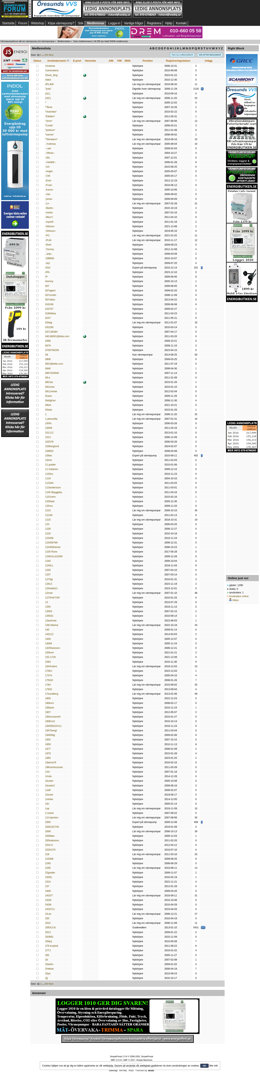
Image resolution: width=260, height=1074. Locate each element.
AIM (111, 60)
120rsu (49, 506)
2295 (48, 868)
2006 (48, 831)
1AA (47, 771)
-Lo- (47, 203)
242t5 (48, 900)
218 (47, 854)
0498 (48, 341)
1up (47, 808)
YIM (119, 60)
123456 (49, 538)
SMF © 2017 (129, 1060)
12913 (48, 583)
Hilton (235, 600)
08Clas (49, 382)
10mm (48, 460)
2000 (48, 822)
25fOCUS (50, 927)
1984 (48, 758)
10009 (48, 428)
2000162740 (52, 826)
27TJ (48, 950)
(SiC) (48, 98)
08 (46, 354)
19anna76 (50, 762)
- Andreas (50, 144)
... (43, 55)
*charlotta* (51, 111)
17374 (48, 675)
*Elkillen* (50, 116)
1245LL (49, 565)
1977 (48, 749)
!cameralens (52, 70)
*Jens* (48, 121)
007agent (50, 290)
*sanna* (49, 134)
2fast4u (49, 964)
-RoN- (48, 244)
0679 (48, 345)
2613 (48, 932)
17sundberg (51, 693)
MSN (127, 60)
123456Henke (53, 547)
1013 (48, 437)
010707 (49, 309)
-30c (47, 157)
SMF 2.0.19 (116, 1060)
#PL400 (49, 84)
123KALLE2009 (53, 556)
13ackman (51, 620)
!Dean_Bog (51, 75)
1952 (48, 739)
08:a (47, 377)
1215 (48, 519)
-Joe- (48, 194)
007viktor (50, 299)
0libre (48, 405)
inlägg (208, 60)
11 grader (50, 464)
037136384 (51, 331)
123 (47, 524)
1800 (48, 698)
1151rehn (50, 496)
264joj (48, 941)
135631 (49, 615)
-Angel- (49, 171)
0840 (48, 368)
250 (47, 918)
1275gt (49, 579)
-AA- (47, 166)
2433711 (50, 909)
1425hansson (52, 648)
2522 (48, 923)
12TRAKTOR (52, 597)
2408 (48, 891)
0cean (48, 396)
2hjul (47, 973)
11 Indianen (51, 469)
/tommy (49, 281)
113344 (49, 483)
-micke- (49, 212)
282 (47, 955)
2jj (46, 978)
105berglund (52, 446)
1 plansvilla (51, 418)
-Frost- (49, 185)
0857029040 (52, 373)
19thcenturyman (54, 767)
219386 (49, 858)
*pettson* (50, 130)
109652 (49, 451)
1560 (48, 661)
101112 (49, 432)
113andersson (53, 487)
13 (46, 602)
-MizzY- (49, 217)
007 (47, 286)
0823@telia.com (54, 363)
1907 (48, 712)
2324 (48, 881)
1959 (48, 744)
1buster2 (50, 785)
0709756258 (52, 350)
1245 (48, 561)
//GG (47, 267)
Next (51, 55)
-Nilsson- (50, 226)
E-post (77, 60)
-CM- (48, 175)
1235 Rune (51, 551)
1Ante (48, 776)
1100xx (49, 474)
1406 (48, 639)
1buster (49, 780)
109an (48, 455)
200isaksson (52, 840)
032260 (49, 327)
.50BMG (49, 258)
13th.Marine (51, 625)
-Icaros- (49, 189)
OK (204, 1066)
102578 (49, 441)
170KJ (48, 671)
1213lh (49, 515)
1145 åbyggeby (53, 492)
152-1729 (50, 657)
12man (49, 593)
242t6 (48, 904)
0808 (48, 359)
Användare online (238, 596)
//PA (47, 272)
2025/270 (50, 849)
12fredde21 (51, 588)
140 (47, 629)
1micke (49, 799)
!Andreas (50, 66)
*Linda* (49, 125)
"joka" (48, 88)
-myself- (49, 221)
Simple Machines (144, 1060)
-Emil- (48, 180)
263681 (49, 936)
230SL (48, 877)
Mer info (213, 1065)
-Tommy (49, 249)
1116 (48, 478)
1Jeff (48, 790)
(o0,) (47, 93)
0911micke (51, 391)
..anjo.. (49, 253)
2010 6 (49, 845)
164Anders (51, 666)
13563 (48, 611)
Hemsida (90, 60)
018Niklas (50, 313)
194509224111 (53, 726)
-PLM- (48, 240)
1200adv (50, 501)
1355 (48, 606)
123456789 (51, 542)
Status (37, 60)
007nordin (50, 295)
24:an (48, 914)
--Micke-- (50, 153)
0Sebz (48, 409)
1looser (49, 794)
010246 (49, 304)
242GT (49, 895)
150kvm (49, 652)
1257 (48, 574)
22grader (50, 872)
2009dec (50, 836)
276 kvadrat (51, 946)
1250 (48, 570)
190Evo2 (50, 721)
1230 (48, 528)
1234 (48, 533)
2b (46, 959)
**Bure (48, 107)
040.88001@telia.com (57, 336)
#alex (48, 79)
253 (46, 55)
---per (48, 148)
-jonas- (49, 199)
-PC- (47, 235)
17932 (48, 689)
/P (46, 276)
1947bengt (51, 730)
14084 (48, 643)
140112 (49, 634)
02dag (48, 322)
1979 (48, 753)
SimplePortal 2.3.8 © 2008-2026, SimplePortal (131, 1056)
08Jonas (50, 387)
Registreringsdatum (178, 60)
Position (148, 60)
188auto (49, 707)
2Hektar (49, 968)
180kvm (49, 703)
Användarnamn (58, 60)
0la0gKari (50, 400)
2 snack (49, 813)
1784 (48, 684)
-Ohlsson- (50, 231)
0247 (48, 318)
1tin (47, 803)
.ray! (47, 263)
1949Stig (50, 735)
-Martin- (49, 208)
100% (48, 423)
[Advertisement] (208, 9)
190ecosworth (53, 716)
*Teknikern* (51, 139)
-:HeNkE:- (50, 162)
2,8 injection (52, 817)
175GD (49, 680)
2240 (48, 863)
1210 (48, 510)
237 (47, 886)
